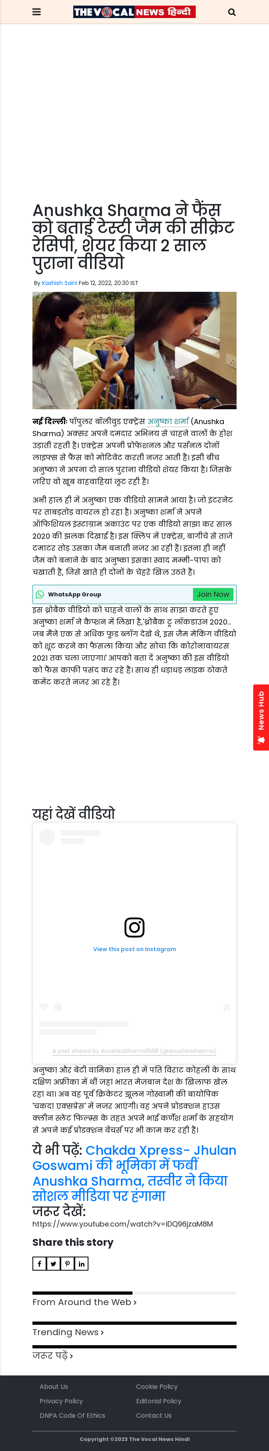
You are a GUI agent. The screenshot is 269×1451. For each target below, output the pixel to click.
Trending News (65, 1332)
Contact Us (154, 1415)
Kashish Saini (59, 283)
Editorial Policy (158, 1401)
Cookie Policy (157, 1386)
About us (54, 1386)
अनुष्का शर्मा (168, 421)
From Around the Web (81, 1302)
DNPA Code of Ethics (72, 1415)
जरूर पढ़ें (50, 1356)
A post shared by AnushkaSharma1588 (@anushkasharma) (134, 1051)
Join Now (213, 594)
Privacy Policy (61, 1401)
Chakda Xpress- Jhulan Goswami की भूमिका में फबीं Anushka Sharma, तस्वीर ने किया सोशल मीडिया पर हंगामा (134, 1173)
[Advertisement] (134, 127)
